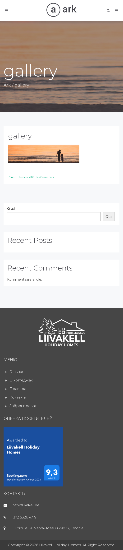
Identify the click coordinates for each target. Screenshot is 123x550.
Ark (7, 85)
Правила (17, 388)
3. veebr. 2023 (27, 177)
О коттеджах (21, 380)
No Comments (45, 177)
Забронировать (23, 405)
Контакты (18, 397)
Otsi (11, 208)
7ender (12, 177)
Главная (16, 371)
